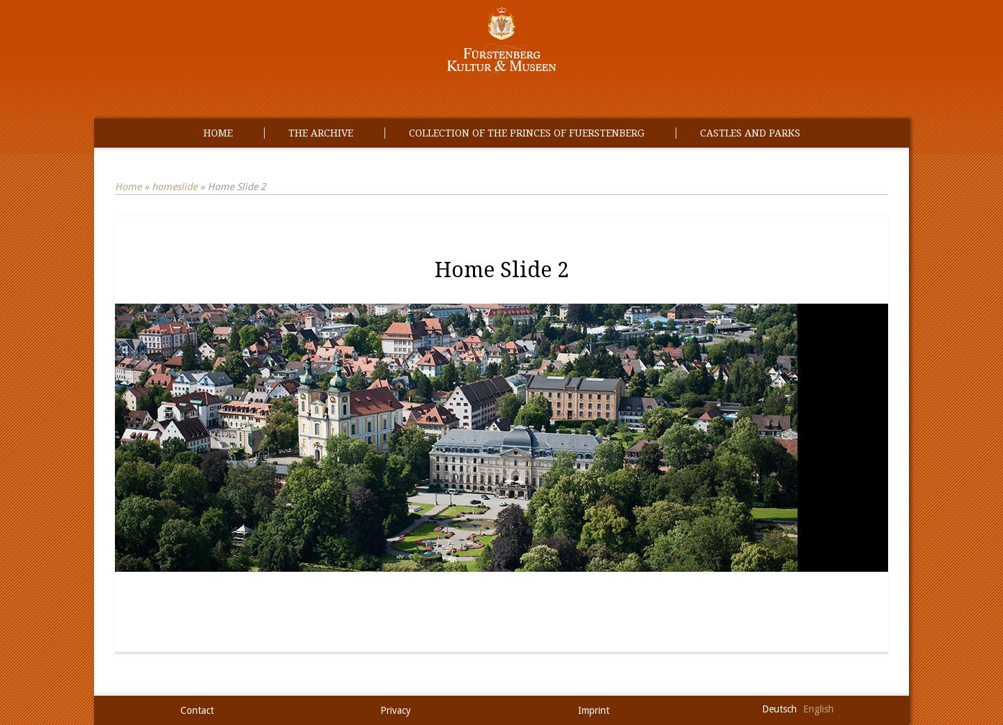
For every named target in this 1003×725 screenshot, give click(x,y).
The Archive (320, 133)
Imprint (593, 710)
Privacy (395, 710)
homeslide (174, 186)
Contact (197, 710)
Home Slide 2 (502, 270)
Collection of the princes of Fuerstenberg (526, 133)
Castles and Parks (750, 133)
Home (218, 133)
